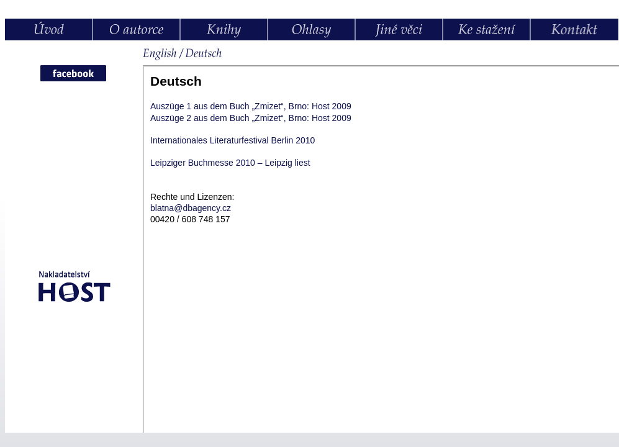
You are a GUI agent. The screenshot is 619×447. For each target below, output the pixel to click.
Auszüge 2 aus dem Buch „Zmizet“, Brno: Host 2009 (250, 118)
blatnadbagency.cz (190, 208)
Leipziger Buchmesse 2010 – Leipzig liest (230, 163)
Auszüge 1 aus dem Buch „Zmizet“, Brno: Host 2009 (250, 106)
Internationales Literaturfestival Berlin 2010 (232, 140)
